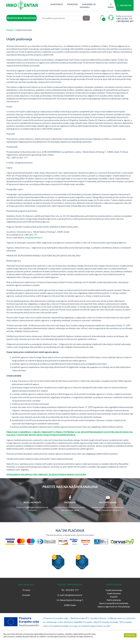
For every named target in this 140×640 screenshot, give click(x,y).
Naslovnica (56, 4)
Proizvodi (72, 4)
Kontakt (26, 595)
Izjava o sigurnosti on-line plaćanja (114, 606)
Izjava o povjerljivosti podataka (113, 603)
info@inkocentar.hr (34, 237)
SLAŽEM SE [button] (130, 635)
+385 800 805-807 (125, 21)
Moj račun (125, 5)
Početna (9, 30)
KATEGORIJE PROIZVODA (21, 18)
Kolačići (113, 596)
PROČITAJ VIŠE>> (32, 515)
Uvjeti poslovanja (114, 590)
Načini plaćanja (114, 600)
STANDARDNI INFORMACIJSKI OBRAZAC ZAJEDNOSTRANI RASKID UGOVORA (46, 474)
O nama (26, 590)
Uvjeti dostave (114, 593)
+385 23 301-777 (124, 18)
